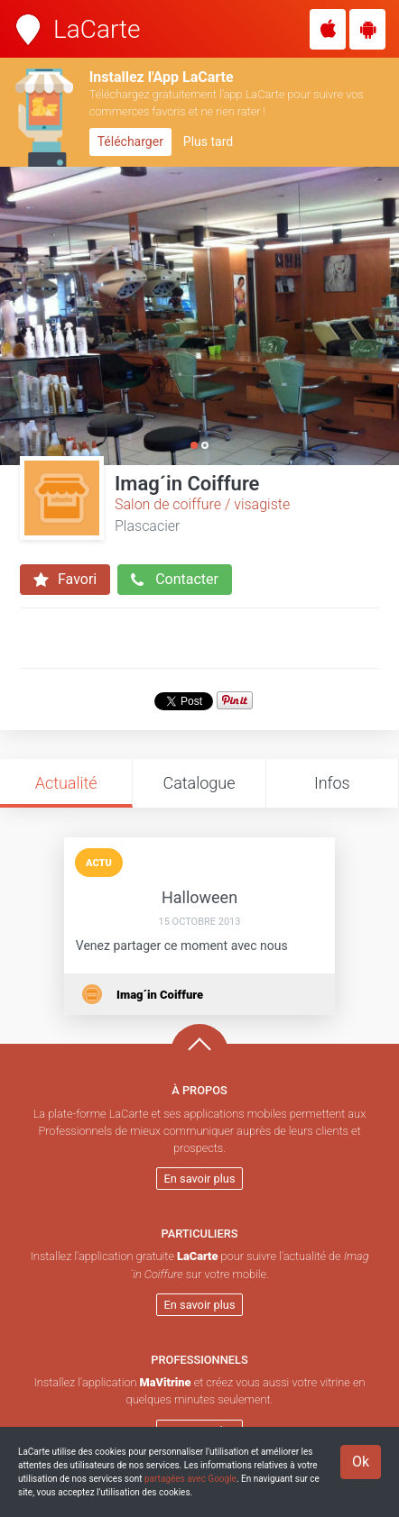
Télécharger (130, 141)
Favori (65, 580)
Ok (360, 1461)
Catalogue (198, 782)
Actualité (66, 782)
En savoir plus (200, 1178)
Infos (332, 782)
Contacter (174, 580)
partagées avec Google (190, 1479)
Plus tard (208, 141)
